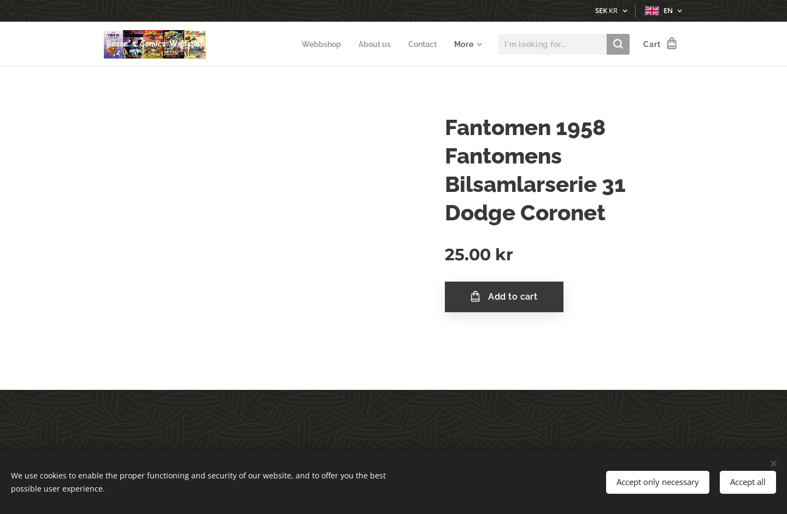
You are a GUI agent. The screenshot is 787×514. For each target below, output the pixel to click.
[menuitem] (317, 44)
